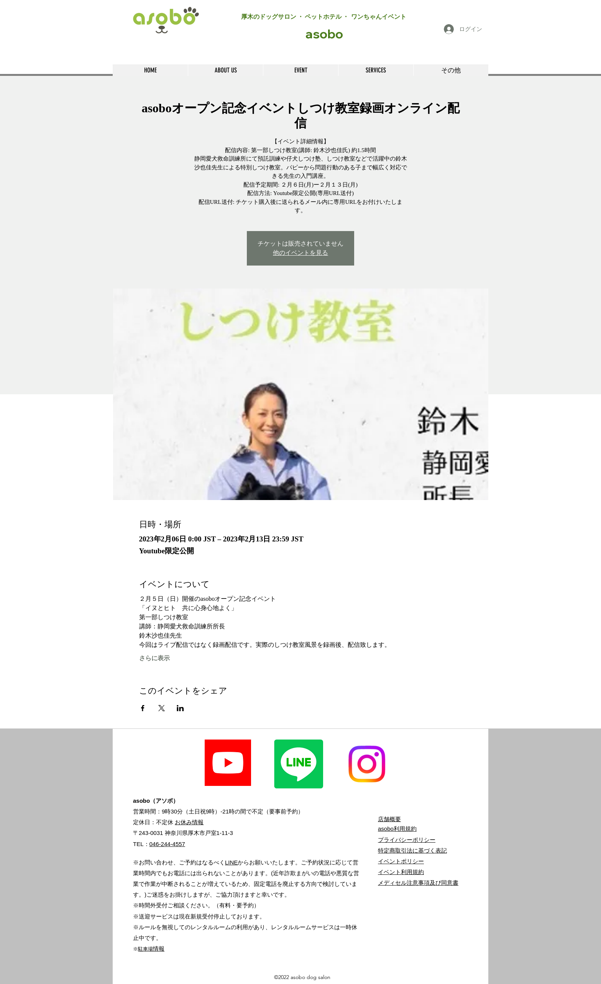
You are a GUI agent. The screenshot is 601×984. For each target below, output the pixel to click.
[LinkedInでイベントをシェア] (180, 708)
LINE (231, 862)
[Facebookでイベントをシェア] (142, 708)
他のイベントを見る (300, 252)
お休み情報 (189, 822)
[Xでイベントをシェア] (161, 708)
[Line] (298, 764)
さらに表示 (154, 658)
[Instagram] (366, 764)
